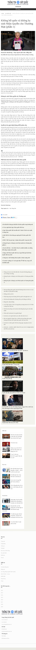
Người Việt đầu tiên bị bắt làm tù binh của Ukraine (13, 392)
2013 (2, 592)
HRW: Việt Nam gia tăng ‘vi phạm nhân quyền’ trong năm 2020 (17, 240)
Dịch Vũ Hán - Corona (5, 574)
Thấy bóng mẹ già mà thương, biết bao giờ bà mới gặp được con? (18, 296)
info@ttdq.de (4, 629)
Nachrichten (4, 495)
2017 (2, 602)
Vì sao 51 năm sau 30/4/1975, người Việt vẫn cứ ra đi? (16, 456)
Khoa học (4, 464)
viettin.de (18, 6)
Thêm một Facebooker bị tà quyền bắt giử (13, 313)
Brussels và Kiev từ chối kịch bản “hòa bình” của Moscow (15, 350)
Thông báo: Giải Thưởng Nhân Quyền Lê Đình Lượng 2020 (16, 257)
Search (2, 557)
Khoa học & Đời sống (5, 550)
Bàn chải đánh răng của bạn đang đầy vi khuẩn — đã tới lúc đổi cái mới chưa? (16, 470)
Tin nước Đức (8, 13)
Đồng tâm (3, 569)
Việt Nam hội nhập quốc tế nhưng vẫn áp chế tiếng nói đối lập (17, 299)
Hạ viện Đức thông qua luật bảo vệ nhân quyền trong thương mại (18, 224)
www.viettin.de (5, 619)
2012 (2, 590)
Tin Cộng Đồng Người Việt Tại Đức (8, 571)
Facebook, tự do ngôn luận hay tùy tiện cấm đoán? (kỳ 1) (16, 315)
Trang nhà (3, 541)
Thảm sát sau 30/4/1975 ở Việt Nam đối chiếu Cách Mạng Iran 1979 (16, 449)
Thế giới (2, 548)
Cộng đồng (3, 543)
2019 (2, 606)
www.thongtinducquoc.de (7, 624)
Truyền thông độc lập (7, 378)
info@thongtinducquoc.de (7, 631)
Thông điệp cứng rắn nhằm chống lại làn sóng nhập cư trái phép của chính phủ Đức (17, 501)
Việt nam (3, 545)
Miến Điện (3, 576)
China (2, 580)
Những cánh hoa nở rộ (8, 294)
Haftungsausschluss (5, 638)
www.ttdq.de (4, 622)
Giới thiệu (4, 635)
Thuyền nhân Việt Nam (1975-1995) (10, 422)
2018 (2, 604)
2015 (2, 597)
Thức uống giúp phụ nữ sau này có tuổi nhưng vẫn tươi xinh (17, 487)
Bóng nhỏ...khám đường (9, 301)
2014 (2, 595)
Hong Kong (3, 578)
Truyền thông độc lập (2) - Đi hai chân (10, 364)
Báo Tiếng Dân (13, 208)
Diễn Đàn (4, 430)
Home (2, 13)
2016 (2, 599)
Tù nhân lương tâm (5, 567)
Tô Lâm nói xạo (14, 442)
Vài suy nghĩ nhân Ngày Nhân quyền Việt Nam (13, 227)
